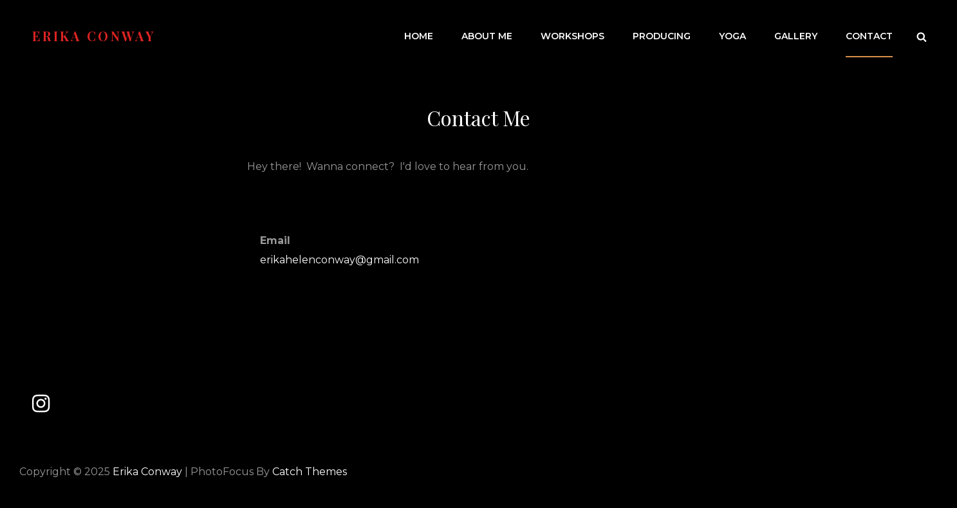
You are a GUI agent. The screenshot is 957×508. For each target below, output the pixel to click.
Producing (662, 36)
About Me (486, 36)
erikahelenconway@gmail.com (339, 260)
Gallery (795, 36)
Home (418, 36)
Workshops (572, 36)
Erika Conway (93, 35)
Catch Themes (309, 472)
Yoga (732, 36)
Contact (869, 36)
